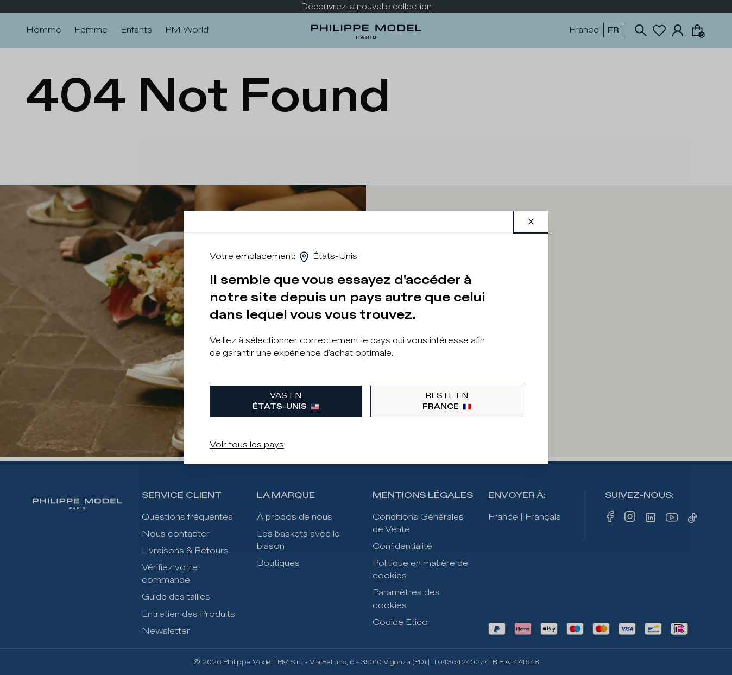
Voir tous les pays (247, 445)
